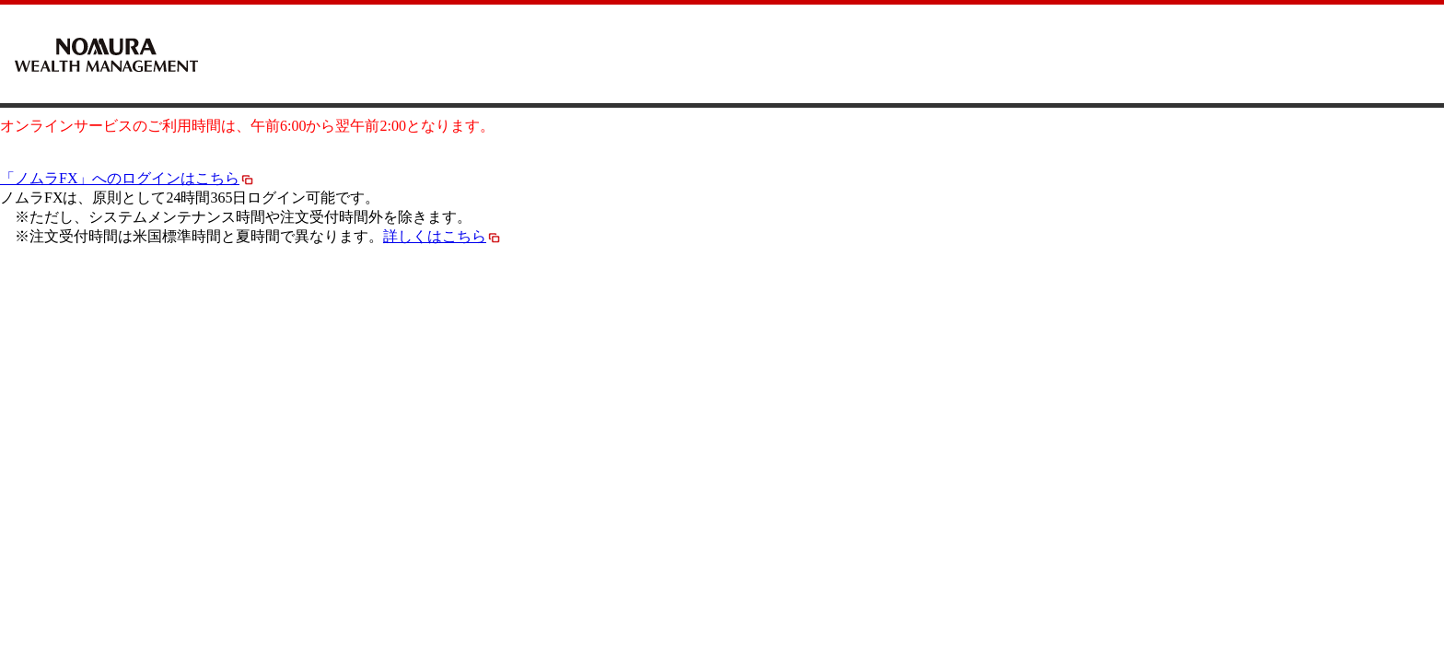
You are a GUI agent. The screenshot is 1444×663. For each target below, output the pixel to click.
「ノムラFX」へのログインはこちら (128, 178)
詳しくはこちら (443, 236)
